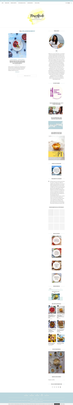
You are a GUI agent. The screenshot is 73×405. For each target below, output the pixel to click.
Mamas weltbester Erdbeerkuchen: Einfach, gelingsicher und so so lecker (52, 316)
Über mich (2, 0)
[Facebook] (26, 395)
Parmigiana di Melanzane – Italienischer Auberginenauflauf (52, 330)
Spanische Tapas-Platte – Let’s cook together (52, 344)
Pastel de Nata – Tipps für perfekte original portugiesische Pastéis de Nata (60, 316)
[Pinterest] (37, 395)
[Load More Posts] (27, 76)
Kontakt (6, 0)
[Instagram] (66, 3)
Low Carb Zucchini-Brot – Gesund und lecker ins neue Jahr (61, 330)
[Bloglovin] (47, 395)
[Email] (42, 395)
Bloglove (15, 0)
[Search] (71, 3)
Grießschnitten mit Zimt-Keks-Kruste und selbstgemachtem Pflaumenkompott (17, 62)
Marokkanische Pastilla (60, 343)
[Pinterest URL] (51, 212)
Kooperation (11, 0)
